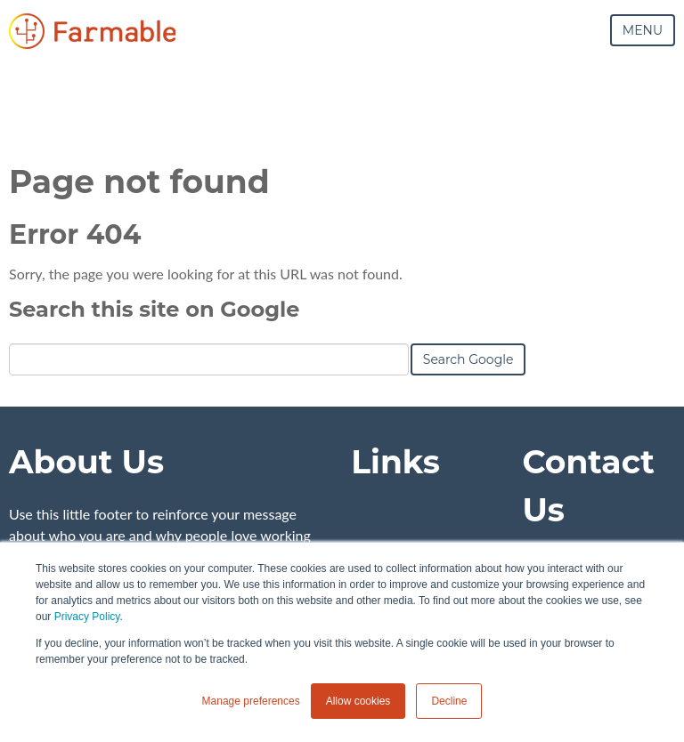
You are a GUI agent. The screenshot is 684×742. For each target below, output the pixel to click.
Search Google (468, 359)
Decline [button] (449, 701)
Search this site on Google (154, 309)
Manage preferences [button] (251, 701)
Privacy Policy (87, 616)
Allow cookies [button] (358, 701)
